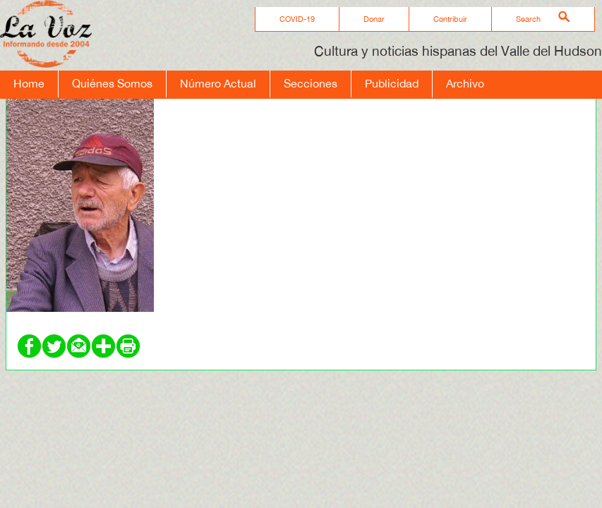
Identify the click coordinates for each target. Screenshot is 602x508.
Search (528, 19)
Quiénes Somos (112, 83)
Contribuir (450, 19)
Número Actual (218, 83)
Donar (374, 19)
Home (28, 83)
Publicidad (392, 83)
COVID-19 (297, 19)
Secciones (310, 83)
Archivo (465, 83)
